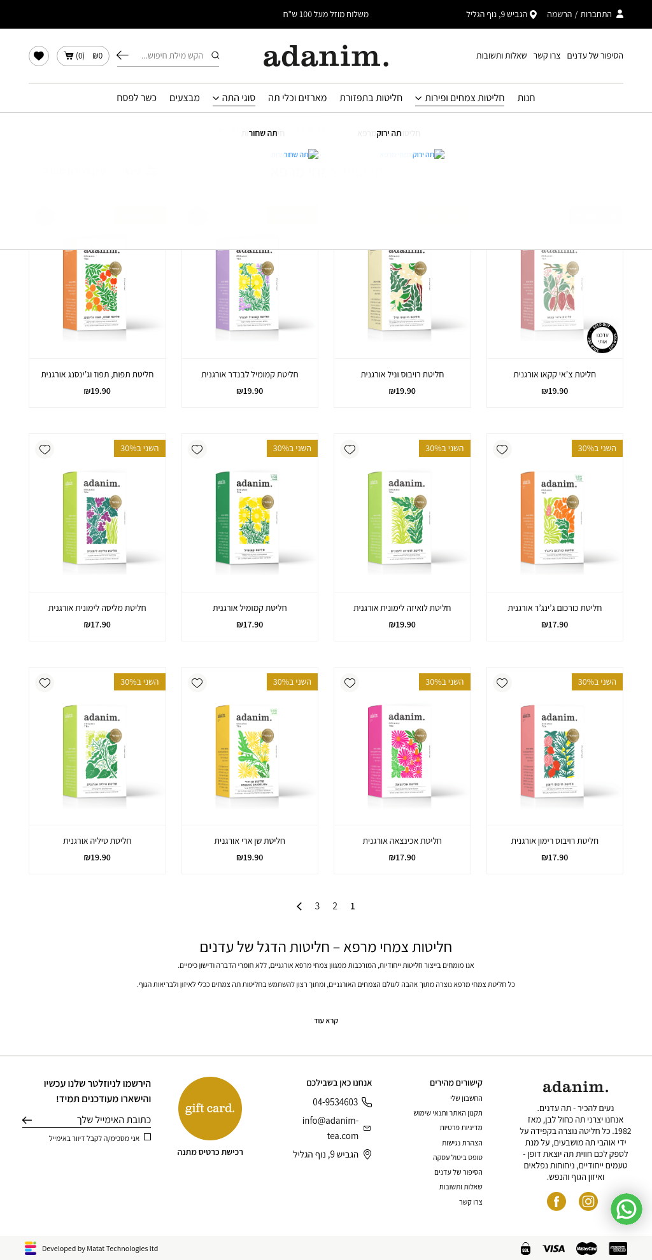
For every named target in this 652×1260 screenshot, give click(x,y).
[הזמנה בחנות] (67, 171)
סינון (141, 171)
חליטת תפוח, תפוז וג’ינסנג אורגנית (97, 374)
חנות (526, 98)
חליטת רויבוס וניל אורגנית (402, 374)
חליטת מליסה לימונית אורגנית (97, 607)
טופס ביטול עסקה (458, 1157)
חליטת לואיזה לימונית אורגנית (402, 607)
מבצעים (184, 98)
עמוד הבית (415, 130)
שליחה (27, 1120)
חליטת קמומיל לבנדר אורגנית (250, 374)
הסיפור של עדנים (595, 55)
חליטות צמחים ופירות (464, 98)
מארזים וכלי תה (297, 98)
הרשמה (559, 14)
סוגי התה (239, 98)
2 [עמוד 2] (334, 906)
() (83, 56)
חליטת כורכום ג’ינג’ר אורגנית (554, 607)
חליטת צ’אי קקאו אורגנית (554, 374)
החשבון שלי (466, 1098)
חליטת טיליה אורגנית (97, 840)
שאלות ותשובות (501, 55)
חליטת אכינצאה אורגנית (402, 840)
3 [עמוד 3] (317, 906)
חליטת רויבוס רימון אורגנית (555, 840)
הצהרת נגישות (462, 1142)
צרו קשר (547, 55)
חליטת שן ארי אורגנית (250, 840)
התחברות (596, 14)
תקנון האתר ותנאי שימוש (448, 1112)
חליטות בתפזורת (370, 98)
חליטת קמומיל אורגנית (250, 607)
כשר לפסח (137, 98)
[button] (502, 216)
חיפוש (123, 55)
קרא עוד (326, 1020)
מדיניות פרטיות (461, 1127)
